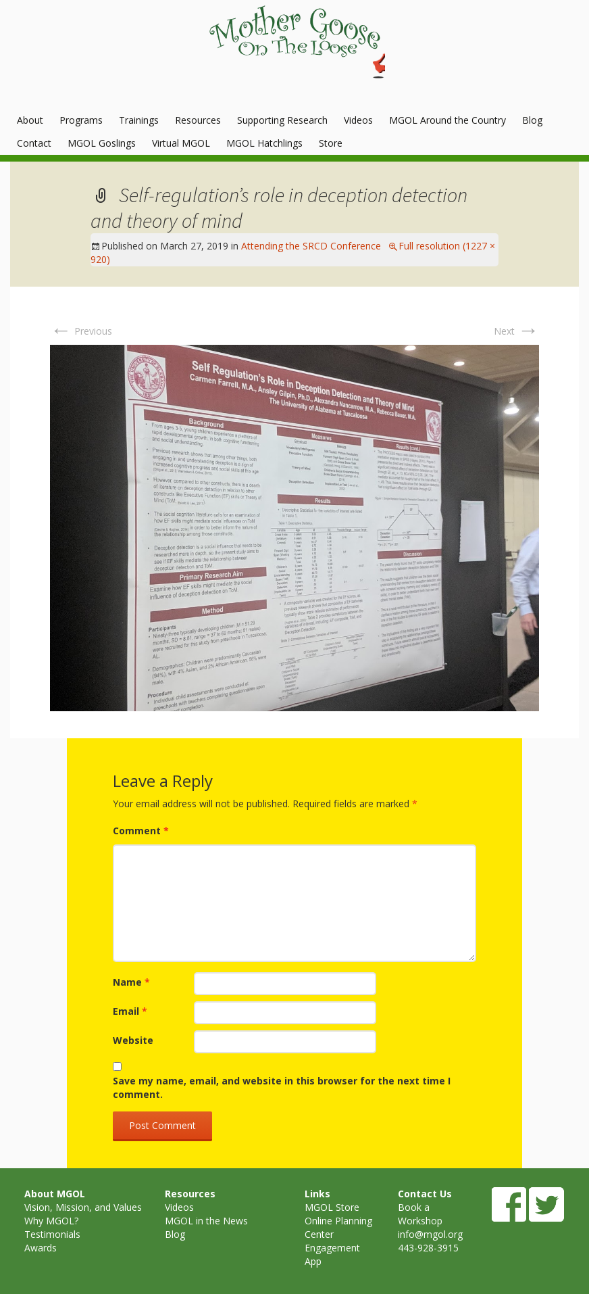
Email (130, 1011)
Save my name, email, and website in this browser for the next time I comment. (282, 1087)
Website (133, 1040)
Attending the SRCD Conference (311, 245)
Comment (141, 830)
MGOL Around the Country (447, 120)
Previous (81, 331)
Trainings (139, 120)
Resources (198, 120)
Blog (532, 120)
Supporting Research (282, 120)
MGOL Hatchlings (264, 143)
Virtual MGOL (181, 143)
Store (330, 143)
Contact (34, 143)
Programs (81, 120)
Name (131, 982)
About (30, 120)
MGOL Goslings (102, 143)
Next (516, 331)
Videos (358, 120)
